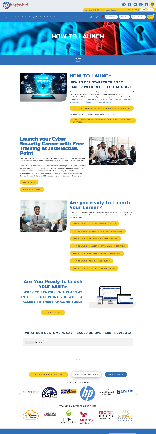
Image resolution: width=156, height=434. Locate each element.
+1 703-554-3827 (74, 5)
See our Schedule (53, 313)
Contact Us (90, 5)
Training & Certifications (68, 419)
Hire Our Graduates (95, 419)
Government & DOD (111, 5)
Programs (7, 17)
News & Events (94, 416)
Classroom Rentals (66, 426)
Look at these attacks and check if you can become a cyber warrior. (102, 121)
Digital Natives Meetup (97, 412)
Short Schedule (111, 16)
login (97, 17)
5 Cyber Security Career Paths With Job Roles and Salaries (101, 108)
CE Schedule (124, 16)
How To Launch (78, 60)
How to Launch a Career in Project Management (97, 253)
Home (62, 405)
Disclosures (93, 426)
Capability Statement (67, 430)
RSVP (143, 10)
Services (50, 17)
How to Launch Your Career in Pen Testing (94, 268)
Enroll (150, 16)
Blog (90, 405)
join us (129, 422)
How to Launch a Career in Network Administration (99, 246)
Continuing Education (34, 17)
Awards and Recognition (68, 423)
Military (18, 17)
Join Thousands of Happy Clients (48, 345)
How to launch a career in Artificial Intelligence (97, 231)
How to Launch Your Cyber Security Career (94, 224)
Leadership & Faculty (67, 412)
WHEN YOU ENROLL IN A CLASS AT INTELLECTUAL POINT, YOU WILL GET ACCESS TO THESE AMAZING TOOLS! (53, 297)
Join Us (150, 10)
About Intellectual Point (67, 408)
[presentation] (19, 364)
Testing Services (94, 423)
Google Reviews (116, 345)
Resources (62, 17)
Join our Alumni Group (86, 345)
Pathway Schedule (138, 16)
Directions (92, 408)
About (72, 17)
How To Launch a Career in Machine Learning (95, 238)
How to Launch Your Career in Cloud (91, 261)
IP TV (100, 5)
